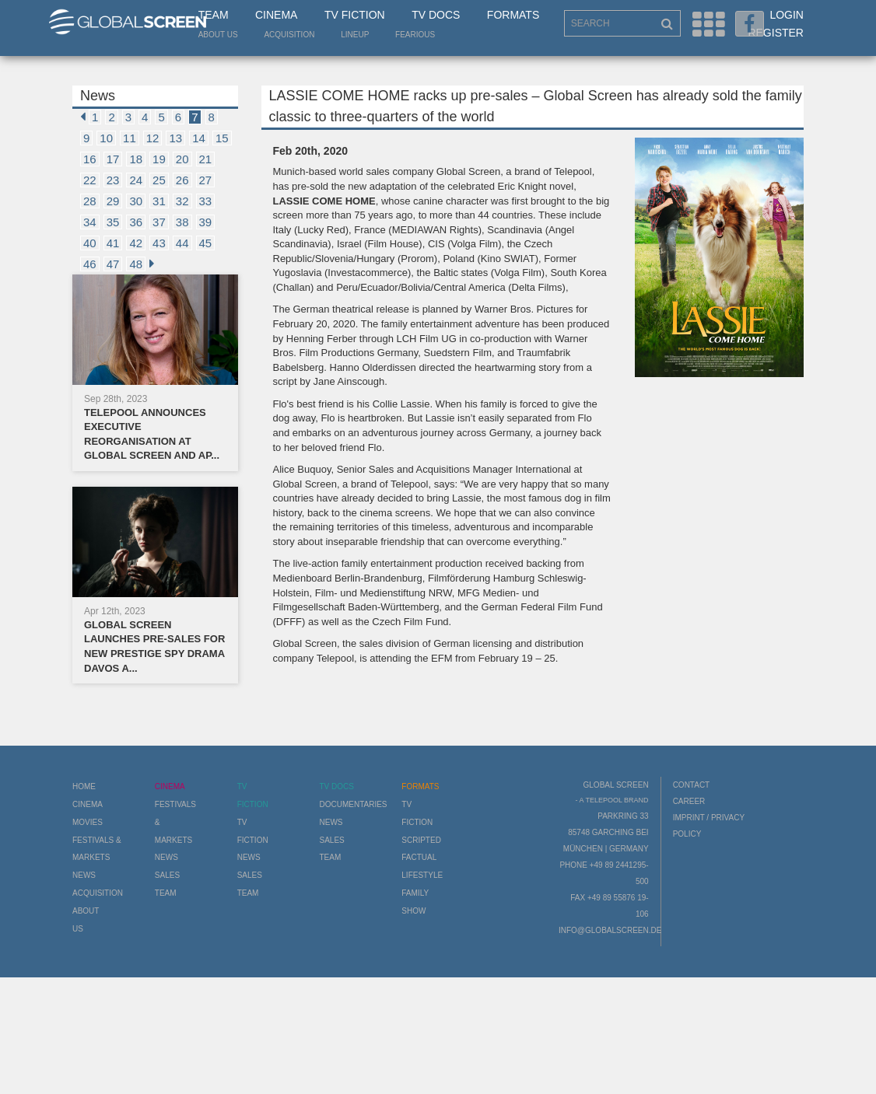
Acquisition (289, 34)
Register (776, 32)
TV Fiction (354, 15)
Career (689, 801)
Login (786, 15)
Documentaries (353, 804)
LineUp (355, 34)
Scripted (421, 840)
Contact (691, 785)
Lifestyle (422, 875)
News (84, 875)
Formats (513, 15)
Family (415, 893)
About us (218, 34)
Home (84, 786)
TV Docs (436, 15)
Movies (87, 822)
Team (213, 15)
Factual (418, 857)
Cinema (276, 15)
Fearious (415, 34)
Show (413, 911)
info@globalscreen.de (610, 930)
